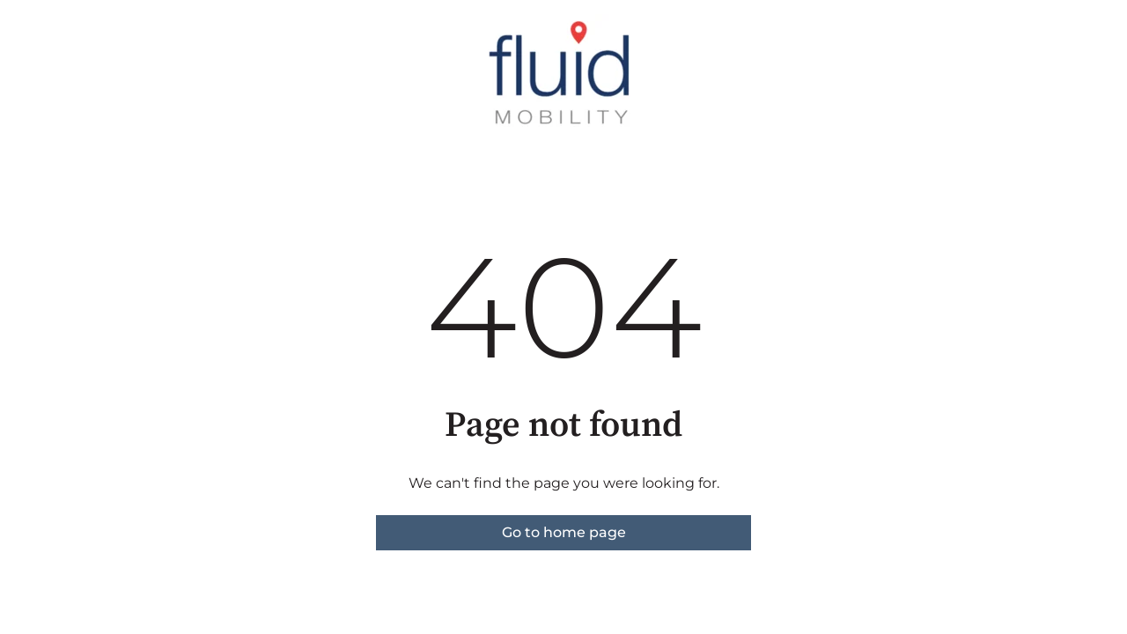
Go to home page (564, 532)
